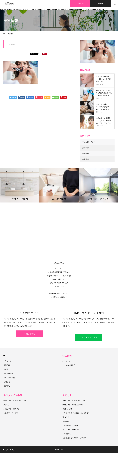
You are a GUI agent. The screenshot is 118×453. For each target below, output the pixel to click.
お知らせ (6, 382)
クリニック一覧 (9, 378)
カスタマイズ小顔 (12, 395)
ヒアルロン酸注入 (68, 365)
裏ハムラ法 (66, 417)
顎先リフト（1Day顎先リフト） (15, 400)
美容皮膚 (85, 159)
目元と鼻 (67, 395)
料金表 (5, 369)
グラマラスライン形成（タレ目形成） (76, 413)
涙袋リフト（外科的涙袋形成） (73, 405)
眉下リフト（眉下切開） (71, 429)
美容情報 (85, 153)
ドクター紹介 (8, 373)
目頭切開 (65, 421)
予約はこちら (29, 334)
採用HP (100, 3)
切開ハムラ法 (67, 409)
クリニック (7, 361)
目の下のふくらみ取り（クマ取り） (75, 438)
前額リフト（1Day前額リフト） (74, 400)
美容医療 (85, 148)
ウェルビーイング (88, 142)
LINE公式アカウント (88, 337)
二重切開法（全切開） (70, 425)
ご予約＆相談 (79, 3)
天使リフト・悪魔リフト (12, 409)
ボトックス (66, 361)
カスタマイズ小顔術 (10, 413)
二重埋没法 (66, 434)
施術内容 (6, 365)
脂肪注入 (6, 405)
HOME (4, 356)
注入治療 (67, 356)
